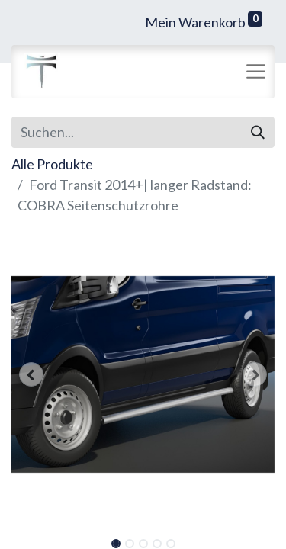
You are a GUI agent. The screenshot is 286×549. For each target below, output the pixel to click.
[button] (31, 374)
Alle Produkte (52, 164)
